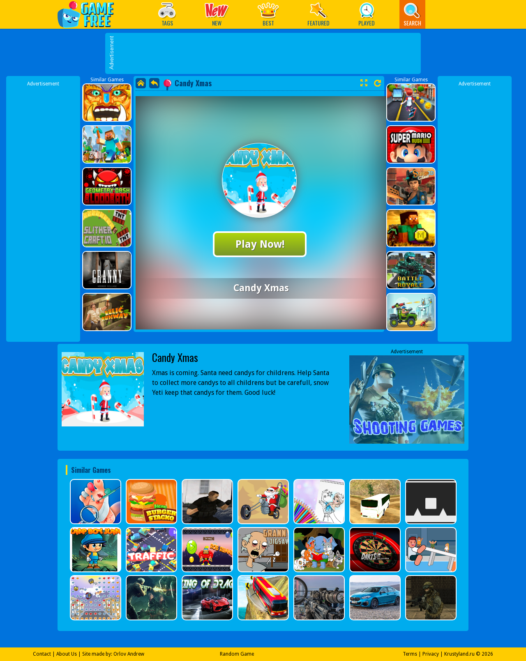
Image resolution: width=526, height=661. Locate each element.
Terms (410, 654)
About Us (66, 654)
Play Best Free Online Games (90, 14)
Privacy (430, 654)
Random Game (237, 654)
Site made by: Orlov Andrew (113, 654)
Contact (42, 654)
